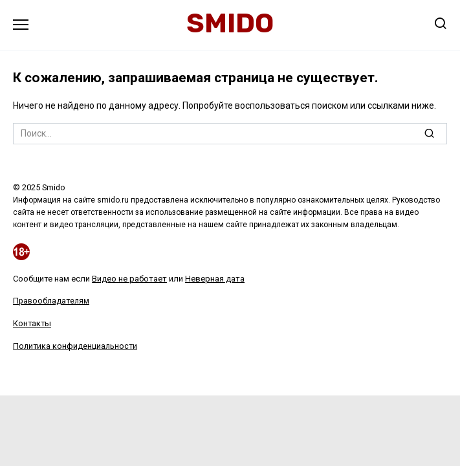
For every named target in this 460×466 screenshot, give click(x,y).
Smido (230, 23)
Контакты (32, 323)
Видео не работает (129, 278)
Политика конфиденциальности (75, 346)
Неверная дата (215, 278)
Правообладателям (51, 300)
